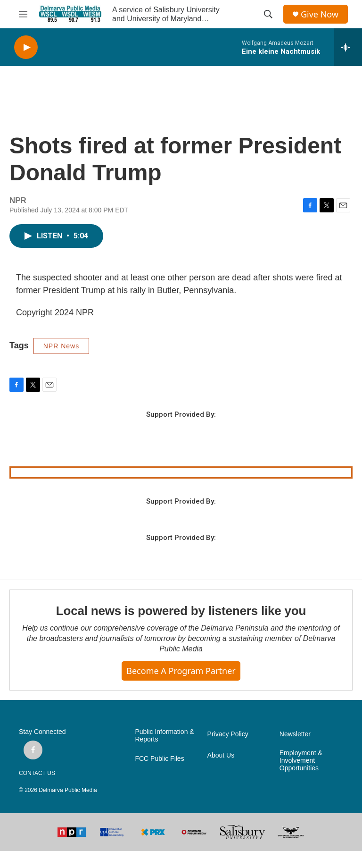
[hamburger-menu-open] (23, 14)
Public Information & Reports (164, 735)
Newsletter (295, 734)
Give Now (319, 14)
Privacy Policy (227, 734)
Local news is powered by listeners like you (181, 611)
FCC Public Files (159, 758)
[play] (25, 47)
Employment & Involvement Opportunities (301, 761)
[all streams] (348, 47)
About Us (221, 755)
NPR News (61, 346)
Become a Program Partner (180, 670)
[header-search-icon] (268, 14)
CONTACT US (37, 773)
